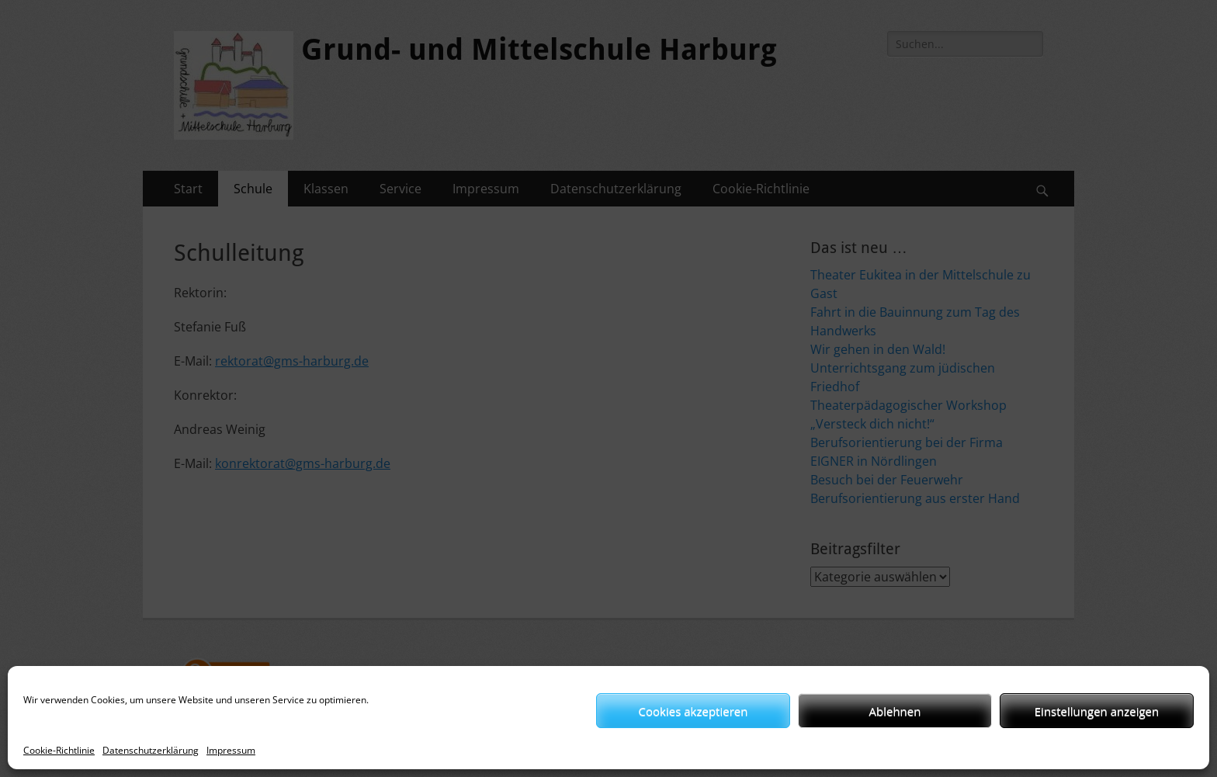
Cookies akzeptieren (693, 711)
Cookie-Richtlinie (59, 750)
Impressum (230, 750)
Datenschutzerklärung (150, 750)
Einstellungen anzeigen (1097, 711)
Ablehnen (895, 711)
